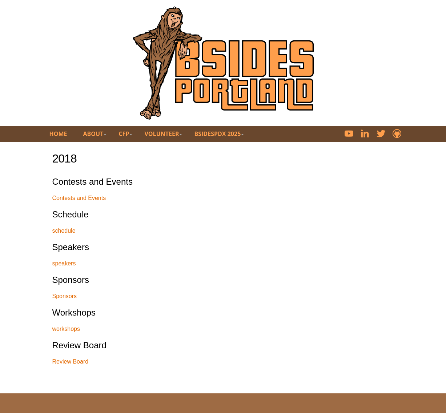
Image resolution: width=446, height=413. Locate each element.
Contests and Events (79, 198)
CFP (123, 134)
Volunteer (161, 134)
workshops (66, 329)
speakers (64, 263)
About (93, 134)
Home (58, 134)
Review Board (70, 361)
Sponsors (64, 296)
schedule (64, 231)
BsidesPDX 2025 (217, 134)
